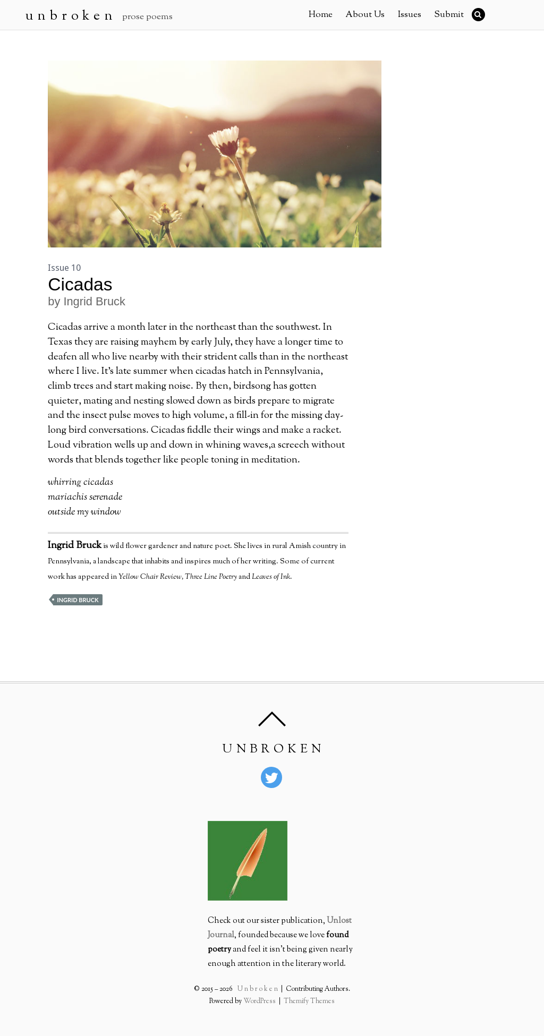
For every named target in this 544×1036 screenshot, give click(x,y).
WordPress (260, 1001)
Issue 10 (64, 267)
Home (321, 14)
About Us (365, 14)
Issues (409, 14)
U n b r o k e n (258, 989)
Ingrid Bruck (77, 599)
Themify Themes (308, 1001)
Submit (449, 14)
